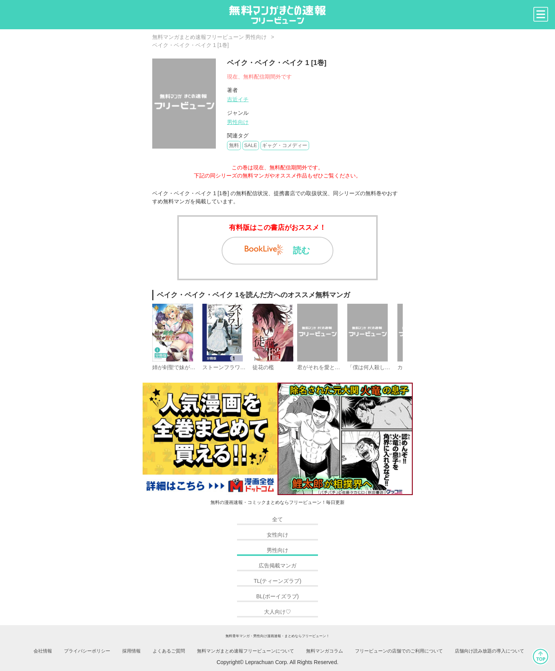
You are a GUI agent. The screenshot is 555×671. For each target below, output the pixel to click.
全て (277, 519)
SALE (250, 145)
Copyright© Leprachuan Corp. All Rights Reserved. (277, 662)
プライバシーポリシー (87, 651)
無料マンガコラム (324, 651)
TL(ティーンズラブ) (277, 581)
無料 (234, 145)
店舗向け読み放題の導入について (489, 651)
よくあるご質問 (169, 651)
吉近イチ (238, 99)
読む (277, 250)
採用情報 (131, 651)
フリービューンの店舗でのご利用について (399, 651)
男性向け (238, 122)
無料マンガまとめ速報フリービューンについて (245, 651)
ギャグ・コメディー (284, 145)
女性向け (277, 535)
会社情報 (43, 651)
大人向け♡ (277, 612)
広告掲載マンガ (277, 565)
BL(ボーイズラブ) (277, 596)
